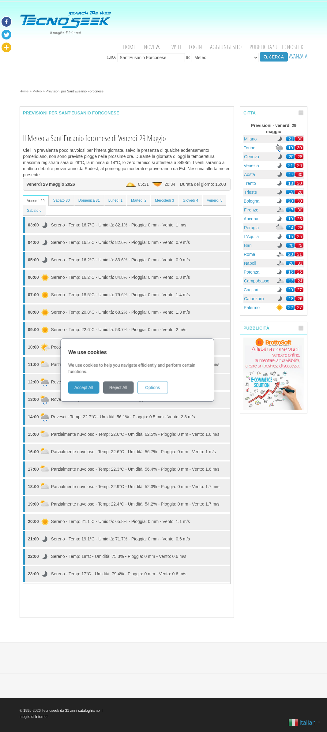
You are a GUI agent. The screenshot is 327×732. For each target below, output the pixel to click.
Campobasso (256, 280)
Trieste (250, 192)
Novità (152, 47)
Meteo (37, 91)
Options (178, 383)
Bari (248, 245)
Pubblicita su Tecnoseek (276, 47)
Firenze (251, 209)
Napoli (250, 263)
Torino (249, 147)
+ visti (174, 47)
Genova (251, 156)
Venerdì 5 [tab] (214, 200)
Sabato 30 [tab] (61, 200)
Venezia (251, 165)
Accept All (109, 383)
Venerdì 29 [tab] (36, 201)
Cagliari (251, 289)
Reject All (144, 383)
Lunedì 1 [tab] (115, 200)
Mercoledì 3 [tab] (164, 200)
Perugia (251, 227)
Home (129, 47)
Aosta (249, 174)
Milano (250, 138)
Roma (249, 254)
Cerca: (146, 57)
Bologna (251, 201)
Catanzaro (254, 298)
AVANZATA (298, 56)
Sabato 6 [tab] (34, 210)
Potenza (251, 272)
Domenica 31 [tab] (89, 200)
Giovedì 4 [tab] (190, 200)
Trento (250, 183)
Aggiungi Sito (226, 47)
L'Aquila (251, 236)
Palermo (252, 307)
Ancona (251, 218)
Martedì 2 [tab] (138, 200)
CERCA (274, 56)
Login (195, 47)
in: (222, 57)
